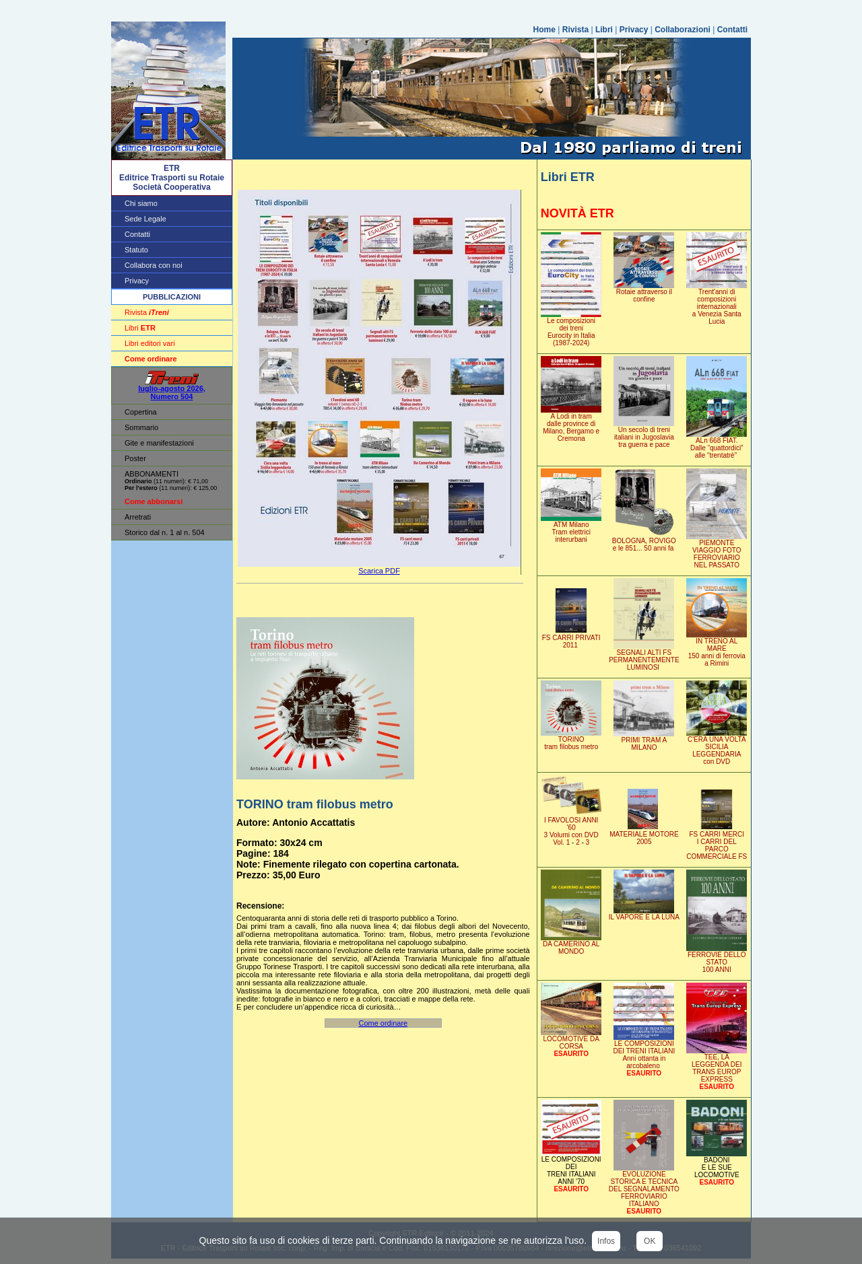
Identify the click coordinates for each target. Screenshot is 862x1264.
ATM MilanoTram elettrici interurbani (571, 529)
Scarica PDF (379, 571)
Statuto (136, 250)
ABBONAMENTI (151, 474)
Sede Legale (145, 219)
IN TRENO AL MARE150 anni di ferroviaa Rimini (716, 649)
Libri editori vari (150, 343)
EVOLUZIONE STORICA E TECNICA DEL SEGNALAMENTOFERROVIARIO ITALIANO (644, 1189)
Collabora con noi (154, 265)
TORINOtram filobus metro (571, 740)
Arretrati (138, 517)
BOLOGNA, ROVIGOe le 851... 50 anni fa (644, 541)
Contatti (732, 29)
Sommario (141, 427)
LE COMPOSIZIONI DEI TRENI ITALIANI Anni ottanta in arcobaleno (644, 1051)
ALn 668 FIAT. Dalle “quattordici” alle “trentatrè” (716, 445)
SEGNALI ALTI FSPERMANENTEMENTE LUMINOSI (644, 657)
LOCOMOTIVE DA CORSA (571, 1039)
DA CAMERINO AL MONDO (571, 944)
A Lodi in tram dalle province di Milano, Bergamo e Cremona (571, 424)
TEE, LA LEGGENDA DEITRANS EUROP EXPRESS (716, 1065)
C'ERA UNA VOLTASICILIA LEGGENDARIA (716, 747)
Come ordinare (382, 1023)
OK (649, 1241)
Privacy (634, 29)
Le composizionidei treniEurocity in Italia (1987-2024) (571, 329)
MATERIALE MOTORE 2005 (643, 834)
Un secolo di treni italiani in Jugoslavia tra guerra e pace (644, 434)
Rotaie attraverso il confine (644, 292)
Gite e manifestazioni (159, 443)
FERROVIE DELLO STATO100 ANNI (716, 959)
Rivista (575, 29)
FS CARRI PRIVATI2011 (571, 638)
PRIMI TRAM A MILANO (644, 740)
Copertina (141, 412)
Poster (135, 458)
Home (544, 29)
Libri (604, 29)
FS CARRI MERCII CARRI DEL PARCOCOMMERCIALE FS (716, 842)
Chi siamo (141, 203)
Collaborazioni (682, 29)
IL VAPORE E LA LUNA (644, 914)
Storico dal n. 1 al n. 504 (165, 532)
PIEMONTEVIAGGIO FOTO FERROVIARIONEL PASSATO (716, 551)
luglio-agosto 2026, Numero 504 (171, 389)
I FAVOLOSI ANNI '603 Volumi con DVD (571, 828)
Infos (606, 1241)
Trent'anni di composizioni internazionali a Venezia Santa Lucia (716, 303)
